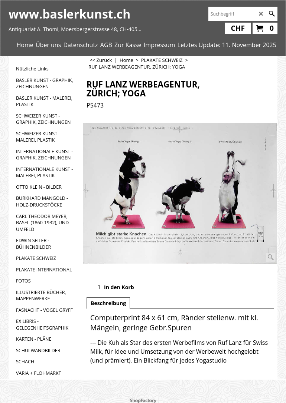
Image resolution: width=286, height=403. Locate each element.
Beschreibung (108, 303)
